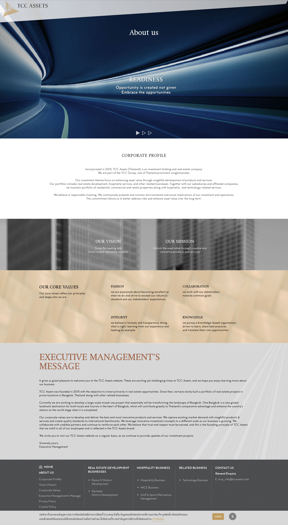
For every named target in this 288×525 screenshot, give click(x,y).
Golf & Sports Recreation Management (156, 496)
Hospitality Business (153, 480)
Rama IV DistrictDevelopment (102, 482)
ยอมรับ (218, 516)
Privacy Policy (47, 501)
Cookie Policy (47, 507)
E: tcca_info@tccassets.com (232, 479)
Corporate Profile (50, 479)
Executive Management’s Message (60, 496)
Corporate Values (50, 490)
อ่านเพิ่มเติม (158, 519)
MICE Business (150, 487)
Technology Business (195, 480)
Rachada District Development (105, 493)
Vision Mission (47, 485)
